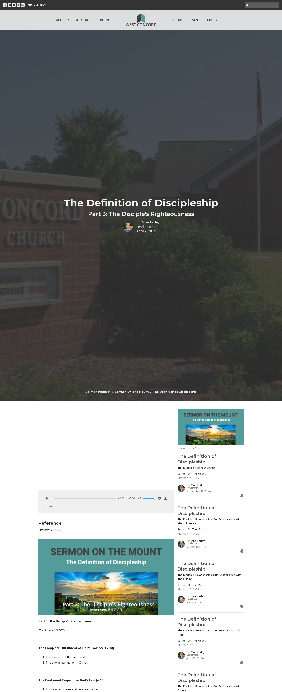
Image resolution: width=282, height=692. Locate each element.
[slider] (83, 498)
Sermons (104, 20)
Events (196, 20)
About (63, 20)
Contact (178, 20)
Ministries (83, 20)
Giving (212, 20)
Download (51, 506)
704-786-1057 (36, 4)
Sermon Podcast (97, 392)
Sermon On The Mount (132, 392)
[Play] (47, 498)
